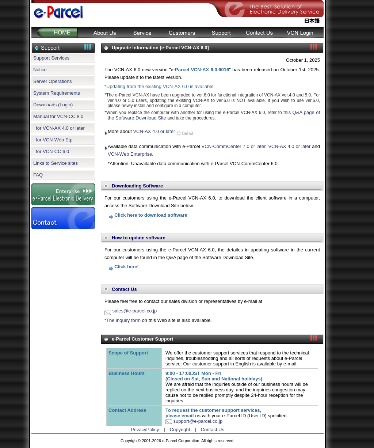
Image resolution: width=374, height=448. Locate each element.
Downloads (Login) (53, 104)
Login (302, 32)
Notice (40, 69)
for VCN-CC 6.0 (51, 151)
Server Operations (52, 81)
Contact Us (259, 32)
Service (142, 32)
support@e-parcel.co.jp (193, 421)
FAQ (38, 175)
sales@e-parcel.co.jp (130, 311)
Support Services (51, 58)
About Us (101, 32)
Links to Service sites (55, 163)
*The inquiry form (122, 320)
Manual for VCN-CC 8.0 (58, 116)
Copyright (180, 429)
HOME (54, 32)
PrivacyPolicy (145, 429)
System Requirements (56, 93)
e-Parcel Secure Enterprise (63, 194)
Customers (181, 32)
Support (220, 32)
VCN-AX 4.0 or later (154, 131)
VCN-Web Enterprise (130, 154)
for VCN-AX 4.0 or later (59, 128)
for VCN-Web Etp (52, 140)
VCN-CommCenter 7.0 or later (234, 146)
